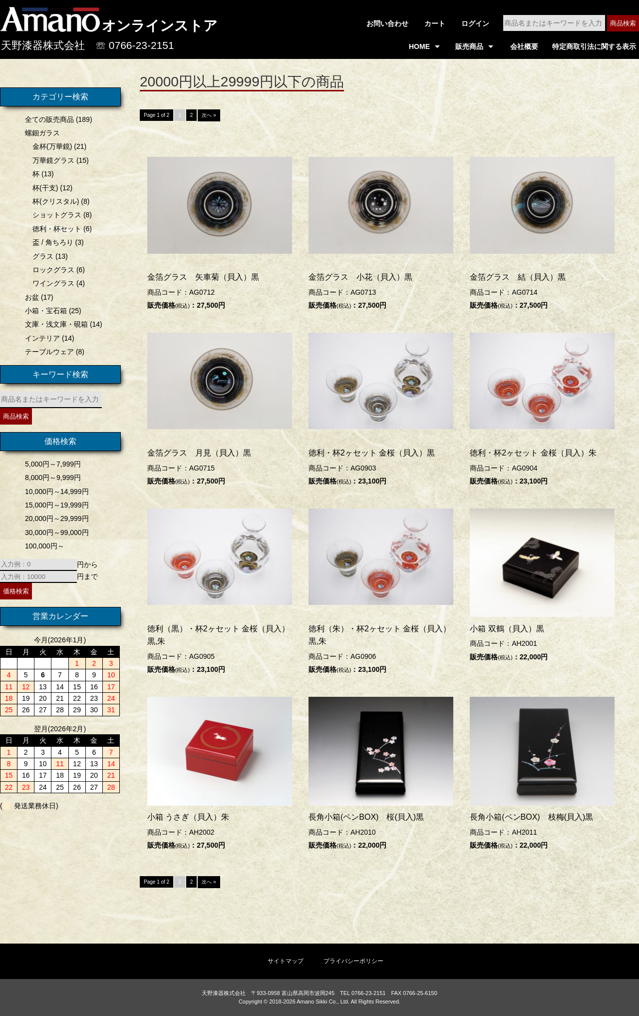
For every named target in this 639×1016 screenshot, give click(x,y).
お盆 (30, 297)
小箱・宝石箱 (44, 311)
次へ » (209, 116)
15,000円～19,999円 (55, 505)
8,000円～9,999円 (51, 478)
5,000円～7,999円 (51, 464)
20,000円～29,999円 (55, 518)
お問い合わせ (387, 23)
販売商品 (469, 46)
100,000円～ (43, 546)
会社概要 (524, 46)
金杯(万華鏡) (50, 146)
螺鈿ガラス (40, 133)
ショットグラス (55, 215)
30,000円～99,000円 (55, 532)
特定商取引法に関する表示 (594, 46)
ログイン (475, 23)
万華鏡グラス (52, 160)
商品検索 (623, 23)
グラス (41, 256)
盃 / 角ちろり (51, 242)
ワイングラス (52, 283)
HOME (419, 46)
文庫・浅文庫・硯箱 (54, 324)
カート (434, 23)
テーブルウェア (47, 352)
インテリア (40, 338)
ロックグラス (52, 270)
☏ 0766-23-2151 (134, 45)
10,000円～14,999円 (55, 492)
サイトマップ (286, 960)
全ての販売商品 (47, 119)
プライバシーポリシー (353, 960)
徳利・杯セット (55, 229)
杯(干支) (43, 188)
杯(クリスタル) (54, 201)
